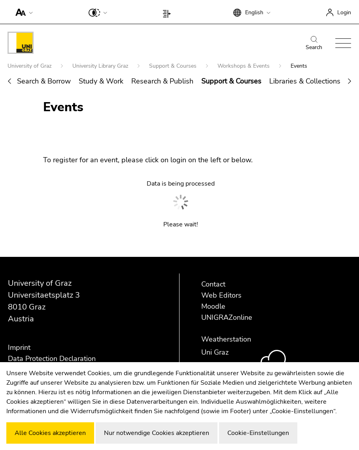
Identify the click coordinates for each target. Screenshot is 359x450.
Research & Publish (162, 81)
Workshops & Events (244, 66)
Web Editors (221, 295)
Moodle (213, 306)
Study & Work (101, 81)
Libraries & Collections (304, 81)
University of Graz (30, 66)
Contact (213, 284)
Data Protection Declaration (52, 358)
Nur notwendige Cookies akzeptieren (156, 433)
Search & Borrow (44, 81)
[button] (22, 12)
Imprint (19, 347)
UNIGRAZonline (226, 317)
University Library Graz (101, 66)
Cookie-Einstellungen (258, 433)
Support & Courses (173, 66)
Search (314, 43)
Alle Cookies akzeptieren (50, 433)
